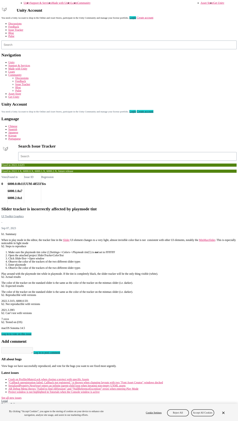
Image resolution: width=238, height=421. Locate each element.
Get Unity (218, 2)
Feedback (13, 26)
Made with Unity (61, 2)
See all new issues (11, 398)
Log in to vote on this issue (16, 333)
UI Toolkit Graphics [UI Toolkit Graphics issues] (12, 216)
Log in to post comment (50, 353)
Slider (66, 240)
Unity (27, 2)
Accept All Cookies (202, 412)
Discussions (15, 23)
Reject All (178, 412)
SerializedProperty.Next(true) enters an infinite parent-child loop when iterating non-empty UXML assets (67, 386)
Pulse (11, 36)
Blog (11, 32)
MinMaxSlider (207, 240)
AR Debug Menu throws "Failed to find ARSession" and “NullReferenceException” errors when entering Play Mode (73, 389)
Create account (145, 17)
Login (132, 17)
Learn (74, 2)
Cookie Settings (154, 412)
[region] (119, 412)
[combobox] (119, 45)
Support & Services (41, 2)
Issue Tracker (15, 29)
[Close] (223, 413)
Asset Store (206, 2)
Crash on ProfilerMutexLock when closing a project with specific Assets (48, 380)
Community (83, 2)
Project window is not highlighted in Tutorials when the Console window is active (54, 392)
